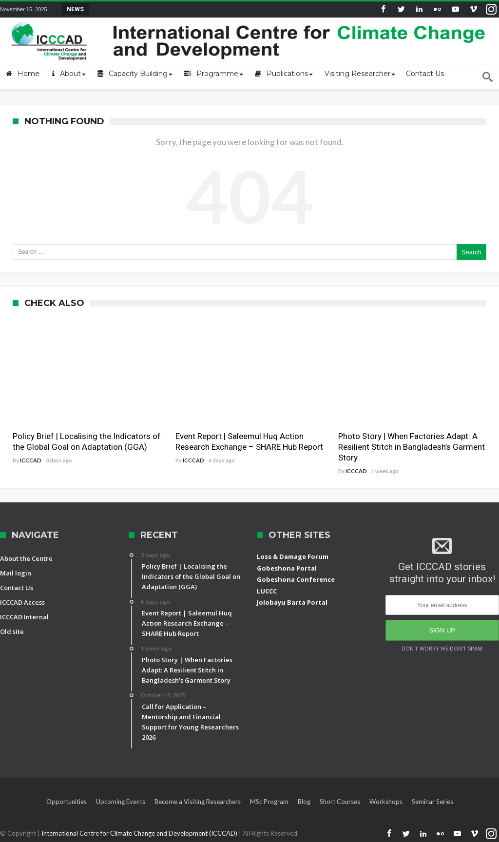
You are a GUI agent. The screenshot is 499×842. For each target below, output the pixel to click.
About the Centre (26, 558)
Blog (304, 801)
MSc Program (269, 801)
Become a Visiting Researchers (197, 801)
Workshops (386, 801)
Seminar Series (432, 801)
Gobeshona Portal (287, 568)
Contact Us (16, 587)
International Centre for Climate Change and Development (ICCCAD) (140, 833)
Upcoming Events (120, 801)
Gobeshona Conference (296, 579)
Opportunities (66, 801)
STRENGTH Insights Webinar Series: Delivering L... (163, 9)
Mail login (15, 573)
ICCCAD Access (22, 602)
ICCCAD (30, 460)
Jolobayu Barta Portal (292, 602)
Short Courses (340, 801)
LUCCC (267, 591)
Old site (12, 631)
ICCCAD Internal (24, 616)
